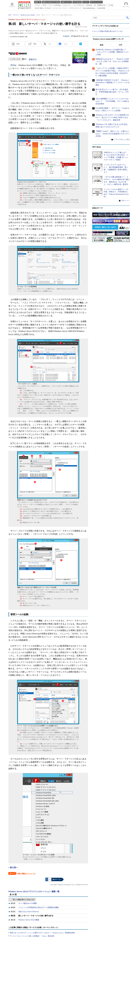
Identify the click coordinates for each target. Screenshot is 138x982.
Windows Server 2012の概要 (28, 920)
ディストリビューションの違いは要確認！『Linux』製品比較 (32, 936)
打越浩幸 (67, 36)
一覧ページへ (125, 200)
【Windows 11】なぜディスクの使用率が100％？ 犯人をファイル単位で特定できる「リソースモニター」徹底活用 (112, 117)
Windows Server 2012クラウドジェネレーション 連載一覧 (34, 891)
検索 (127, 17)
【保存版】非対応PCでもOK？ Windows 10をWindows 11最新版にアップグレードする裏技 (112, 82)
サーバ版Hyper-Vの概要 (27, 903)
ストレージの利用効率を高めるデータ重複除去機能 (38, 907)
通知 (34, 44)
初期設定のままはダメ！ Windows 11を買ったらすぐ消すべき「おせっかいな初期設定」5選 (112, 61)
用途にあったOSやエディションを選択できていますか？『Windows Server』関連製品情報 (42, 933)
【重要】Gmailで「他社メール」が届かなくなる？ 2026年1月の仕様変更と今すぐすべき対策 (112, 133)
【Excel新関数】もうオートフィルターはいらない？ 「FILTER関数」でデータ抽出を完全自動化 (112, 101)
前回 (12, 65)
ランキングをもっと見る (121, 139)
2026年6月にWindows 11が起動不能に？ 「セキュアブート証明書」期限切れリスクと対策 (112, 52)
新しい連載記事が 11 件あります (24, 899)
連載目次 (33, 59)
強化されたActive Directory (28, 912)
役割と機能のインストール (26, 873)
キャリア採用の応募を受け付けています (108, 31)
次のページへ (56, 879)
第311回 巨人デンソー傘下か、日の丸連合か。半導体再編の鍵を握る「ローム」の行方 (112, 91)
